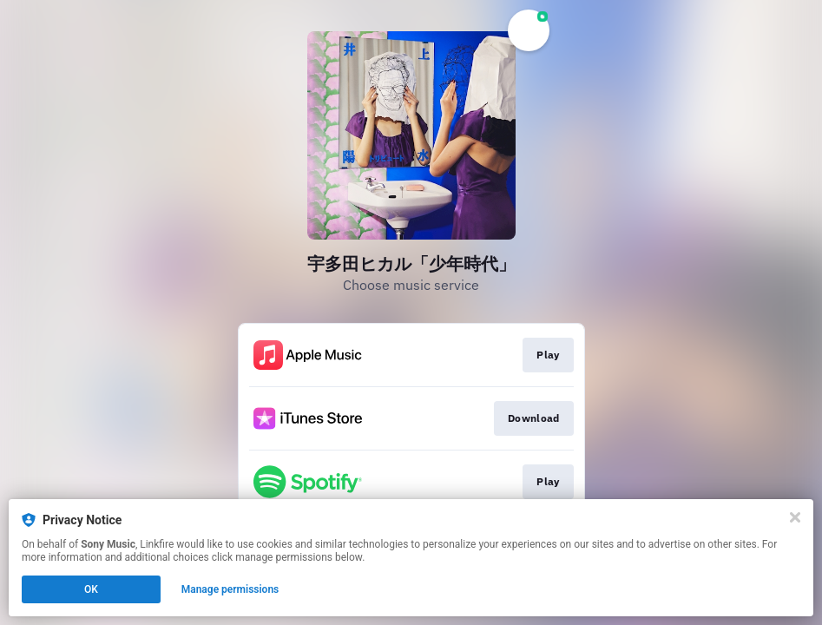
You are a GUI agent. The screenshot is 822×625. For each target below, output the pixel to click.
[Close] (795, 517)
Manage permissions (230, 589)
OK (91, 589)
